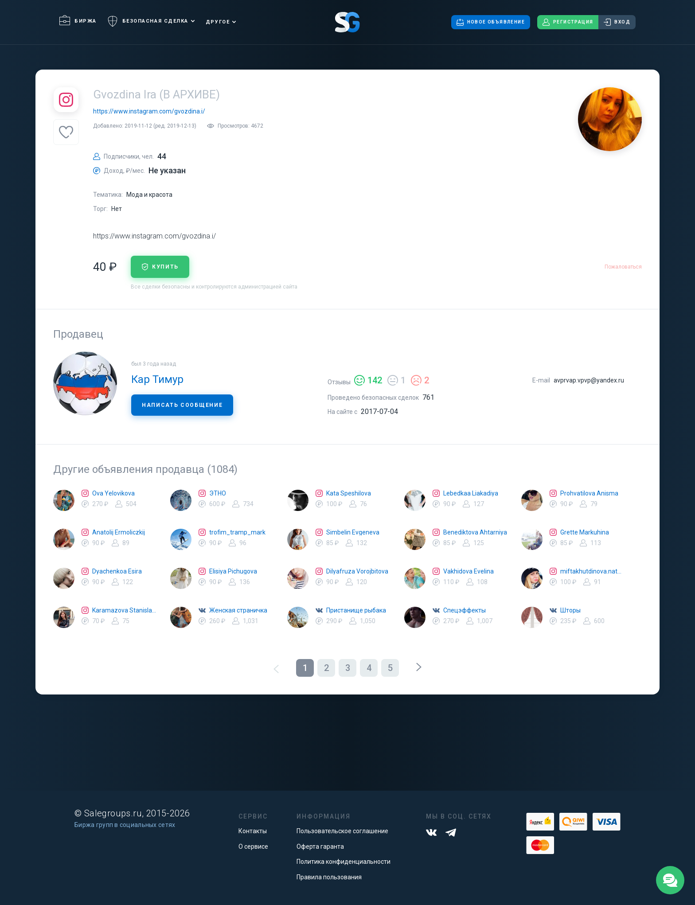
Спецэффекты (464, 610)
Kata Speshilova (348, 493)
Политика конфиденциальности (343, 861)
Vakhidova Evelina (468, 571)
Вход (617, 22)
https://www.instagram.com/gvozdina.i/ (149, 111)
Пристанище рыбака (356, 610)
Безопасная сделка (147, 21)
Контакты (252, 831)
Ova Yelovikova (113, 493)
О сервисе (253, 846)
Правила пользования (329, 877)
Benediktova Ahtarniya (475, 532)
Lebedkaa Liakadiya (470, 493)
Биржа (78, 21)
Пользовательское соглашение (342, 831)
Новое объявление (491, 22)
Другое (218, 22)
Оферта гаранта (320, 846)
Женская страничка (238, 610)
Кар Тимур (157, 379)
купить (160, 266)
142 (368, 380)
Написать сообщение (182, 405)
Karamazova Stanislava (124, 610)
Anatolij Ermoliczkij (118, 532)
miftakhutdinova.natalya (592, 571)
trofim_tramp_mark (237, 532)
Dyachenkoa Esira (117, 571)
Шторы (570, 610)
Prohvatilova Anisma (589, 493)
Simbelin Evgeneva (352, 532)
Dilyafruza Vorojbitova (357, 571)
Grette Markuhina (584, 532)
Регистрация (568, 22)
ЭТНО (217, 493)
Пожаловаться (623, 267)
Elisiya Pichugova (233, 571)
